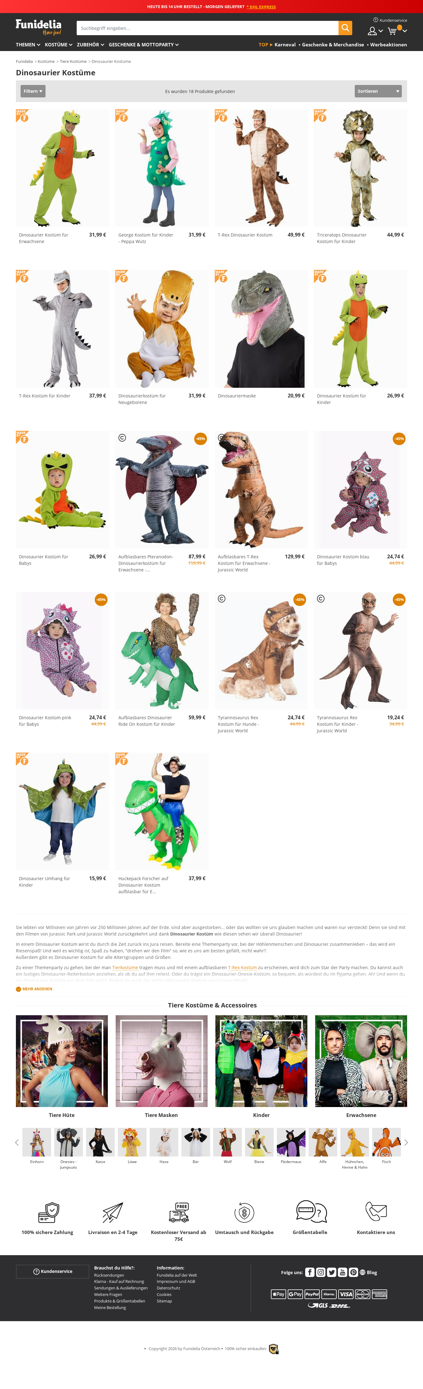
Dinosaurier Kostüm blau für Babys (343, 560)
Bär (196, 1161)
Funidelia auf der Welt (177, 1275)
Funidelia (24, 61)
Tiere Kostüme (73, 61)
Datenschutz (168, 1288)
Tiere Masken (161, 1115)
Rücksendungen (109, 1275)
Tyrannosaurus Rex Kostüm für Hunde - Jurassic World (238, 724)
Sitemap (164, 1301)
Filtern (31, 91)
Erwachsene (361, 1115)
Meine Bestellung (110, 1307)
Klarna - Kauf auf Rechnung (119, 1281)
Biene (259, 1161)
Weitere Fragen (108, 1294)
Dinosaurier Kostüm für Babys (43, 560)
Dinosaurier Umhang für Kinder (44, 881)
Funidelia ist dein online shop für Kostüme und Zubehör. (38, 27)
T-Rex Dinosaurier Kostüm (245, 235)
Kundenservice (52, 1271)
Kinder (261, 1115)
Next (406, 1142)
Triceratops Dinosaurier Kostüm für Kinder (342, 238)
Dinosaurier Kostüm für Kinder (341, 399)
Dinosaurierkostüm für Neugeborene (142, 399)
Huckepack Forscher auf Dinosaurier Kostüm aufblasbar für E (143, 884)
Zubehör (88, 44)
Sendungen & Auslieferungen (121, 1288)
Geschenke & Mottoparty (141, 44)
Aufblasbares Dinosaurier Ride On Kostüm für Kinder (146, 721)
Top (263, 44)
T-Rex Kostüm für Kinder (44, 396)
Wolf (228, 1161)
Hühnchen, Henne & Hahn (355, 1164)
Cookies (164, 1294)
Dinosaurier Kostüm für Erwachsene (43, 238)
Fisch (386, 1161)
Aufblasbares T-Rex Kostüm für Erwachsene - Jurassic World (244, 563)
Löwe (132, 1161)
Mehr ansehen (37, 989)
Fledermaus (291, 1161)
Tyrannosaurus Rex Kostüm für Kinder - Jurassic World (337, 724)
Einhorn (37, 1161)
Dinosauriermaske (237, 396)
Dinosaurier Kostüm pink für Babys (45, 721)
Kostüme (56, 44)
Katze (100, 1161)
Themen (25, 44)
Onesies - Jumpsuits (68, 1164)
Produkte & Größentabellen (119, 1301)
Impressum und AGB (176, 1281)
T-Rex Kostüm (242, 967)
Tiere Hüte (62, 1115)
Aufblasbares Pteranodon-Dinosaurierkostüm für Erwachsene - (145, 563)
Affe (323, 1161)
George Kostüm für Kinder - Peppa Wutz (145, 238)
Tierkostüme (125, 967)
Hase (164, 1161)
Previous (17, 1142)
